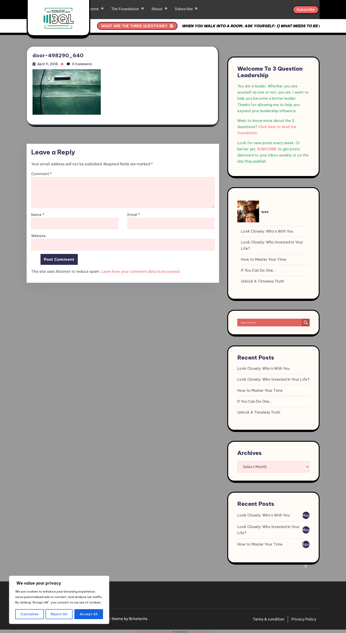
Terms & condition (267, 618)
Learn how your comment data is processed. (140, 271)
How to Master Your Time (263, 258)
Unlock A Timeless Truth (262, 280)
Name (37, 215)
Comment (41, 174)
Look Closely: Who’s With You (267, 230)
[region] (59, 597)
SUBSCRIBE (267, 148)
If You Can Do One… (258, 269)
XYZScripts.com (200, 630)
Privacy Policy (303, 618)
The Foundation (139, 9)
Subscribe (197, 9)
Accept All (89, 614)
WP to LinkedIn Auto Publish (153, 630)
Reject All (59, 614)
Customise (29, 614)
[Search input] (271, 321)
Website (38, 235)
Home (108, 9)
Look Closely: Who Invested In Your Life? (272, 244)
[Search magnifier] (306, 321)
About (170, 9)
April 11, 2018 (47, 63)
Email (133, 215)
